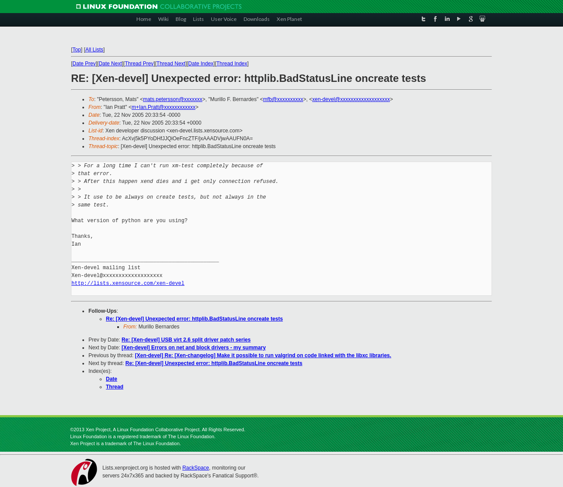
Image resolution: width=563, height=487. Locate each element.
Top (76, 50)
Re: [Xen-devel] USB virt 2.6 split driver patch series (186, 340)
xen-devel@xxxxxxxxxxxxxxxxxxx (351, 99)
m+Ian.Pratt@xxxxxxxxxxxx (164, 107)
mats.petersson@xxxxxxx (172, 99)
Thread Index (232, 64)
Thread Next (170, 64)
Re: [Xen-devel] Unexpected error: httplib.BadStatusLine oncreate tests (194, 319)
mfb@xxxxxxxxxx (283, 99)
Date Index (201, 64)
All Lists (94, 50)
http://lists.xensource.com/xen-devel (127, 283)
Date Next (110, 64)
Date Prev (83, 64)
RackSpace (195, 468)
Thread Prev (139, 64)
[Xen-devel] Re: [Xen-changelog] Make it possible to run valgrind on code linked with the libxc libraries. (263, 355)
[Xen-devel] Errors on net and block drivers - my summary (194, 348)
